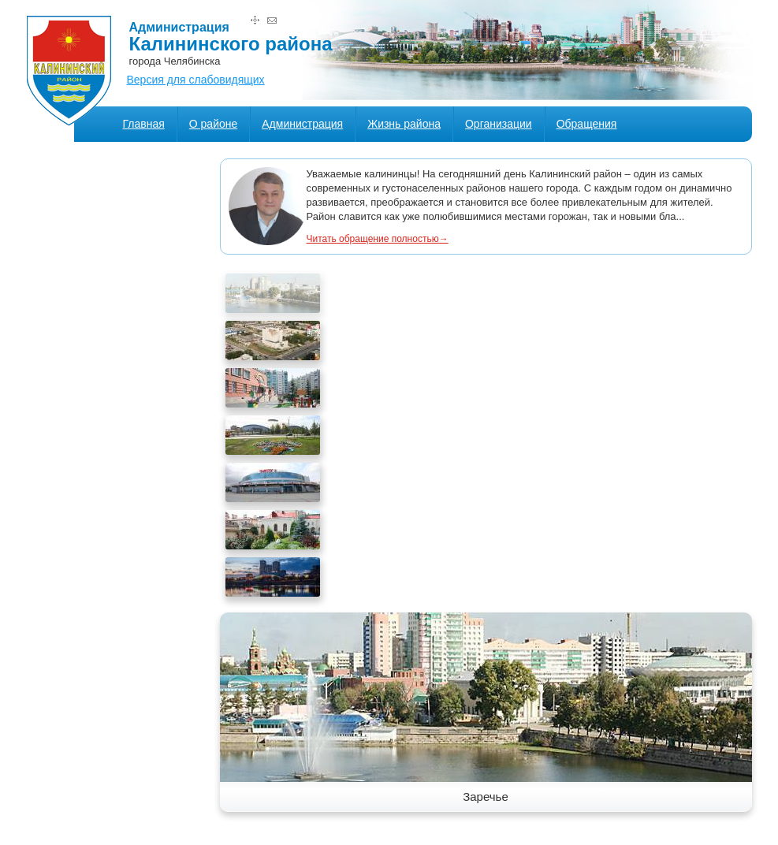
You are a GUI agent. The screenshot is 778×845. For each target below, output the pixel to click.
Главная (144, 123)
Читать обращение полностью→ (378, 238)
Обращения (587, 123)
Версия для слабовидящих (196, 79)
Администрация (302, 123)
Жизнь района (404, 123)
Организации (498, 123)
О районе (213, 123)
